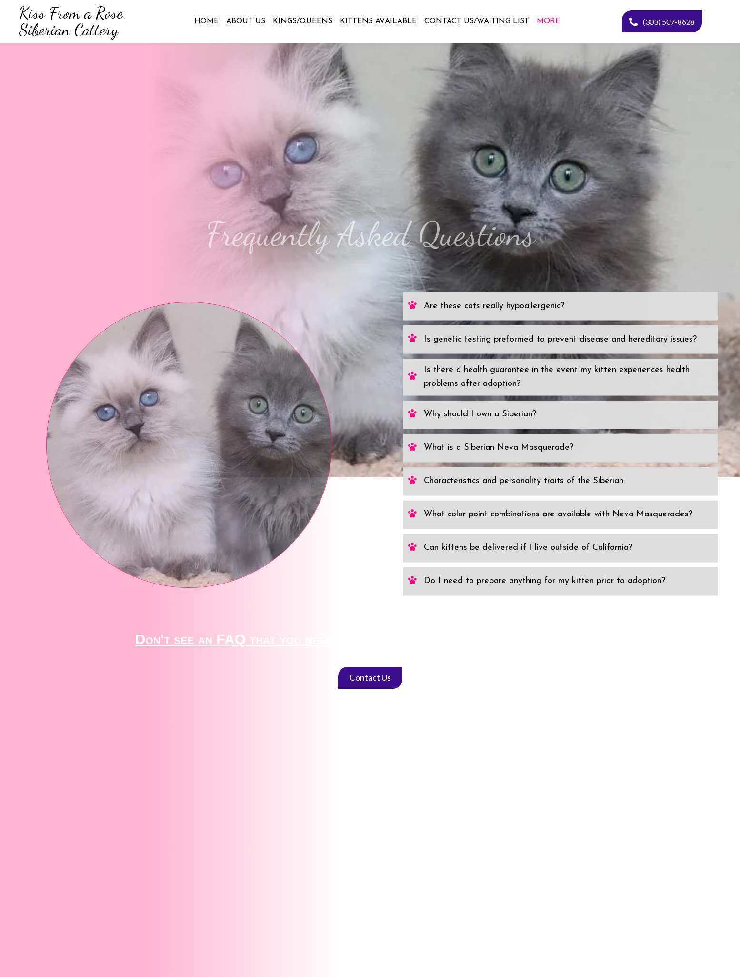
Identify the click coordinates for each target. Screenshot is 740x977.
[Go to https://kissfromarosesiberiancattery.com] (70, 21)
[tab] (560, 200)
